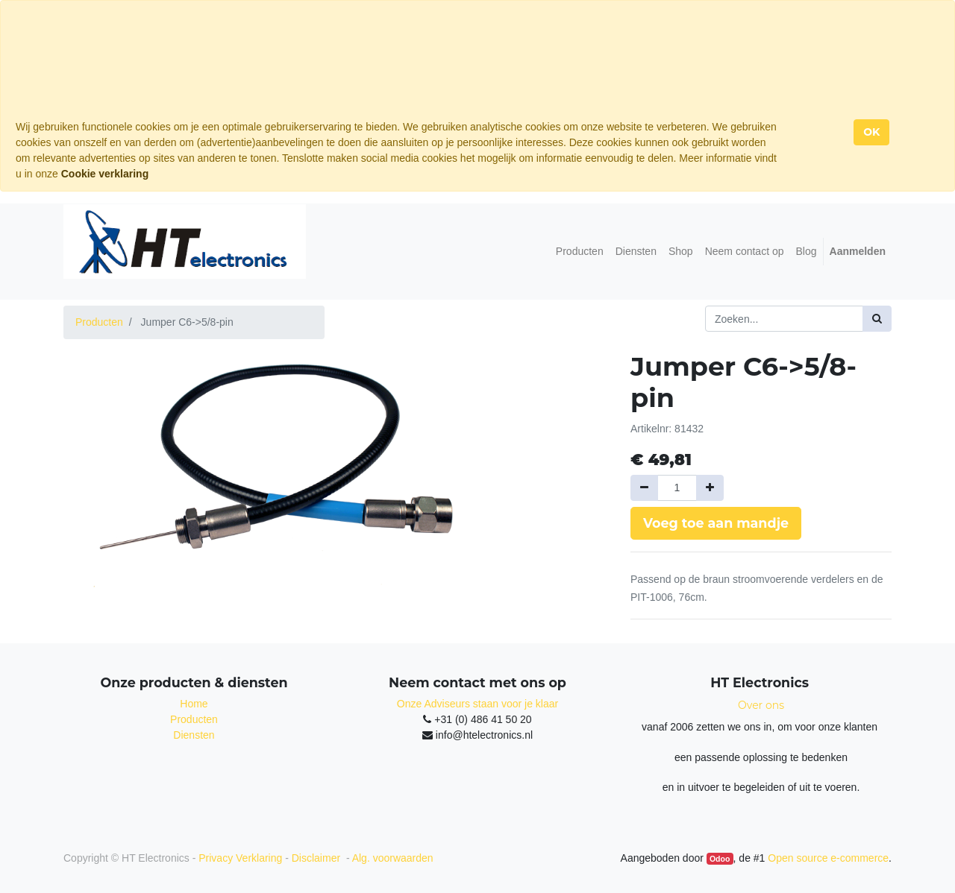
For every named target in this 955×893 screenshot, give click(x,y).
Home (193, 704)
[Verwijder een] (644, 488)
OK (871, 132)
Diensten (193, 735)
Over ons (761, 705)
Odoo (720, 858)
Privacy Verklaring (240, 858)
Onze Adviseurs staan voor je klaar (477, 704)
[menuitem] (580, 251)
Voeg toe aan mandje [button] (716, 523)
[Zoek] (877, 319)
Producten (99, 322)
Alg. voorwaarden (392, 858)
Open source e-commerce (828, 858)
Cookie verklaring (105, 174)
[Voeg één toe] (710, 488)
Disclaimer (317, 858)
